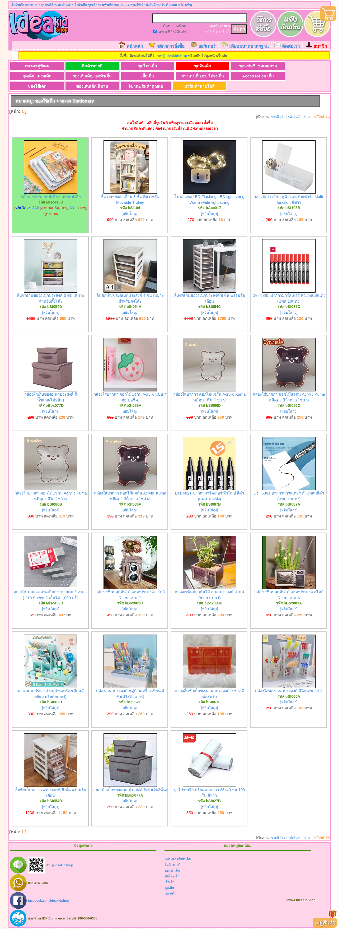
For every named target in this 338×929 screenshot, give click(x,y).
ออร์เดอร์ (206, 46)
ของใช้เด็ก (243, 76)
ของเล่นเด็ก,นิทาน (295, 76)
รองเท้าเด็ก (172, 871)
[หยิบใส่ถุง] (130, 214)
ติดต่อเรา (291, 46)
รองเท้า (214, 25)
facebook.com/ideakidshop (48, 901)
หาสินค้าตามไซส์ (87, 86)
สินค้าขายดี (87, 66)
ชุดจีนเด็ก (191, 66)
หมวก (227, 25)
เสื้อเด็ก (87, 76)
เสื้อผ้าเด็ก (184, 859)
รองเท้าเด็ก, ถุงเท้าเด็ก (35, 76)
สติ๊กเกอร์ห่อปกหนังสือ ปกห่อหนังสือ (50, 197)
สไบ (215, 31)
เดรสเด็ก (170, 893)
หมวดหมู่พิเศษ (35, 66)
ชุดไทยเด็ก (139, 66)
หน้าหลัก (134, 46)
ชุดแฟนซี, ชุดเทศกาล (243, 66)
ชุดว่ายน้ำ (224, 31)
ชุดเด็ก (169, 888)
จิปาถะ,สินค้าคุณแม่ (35, 86)
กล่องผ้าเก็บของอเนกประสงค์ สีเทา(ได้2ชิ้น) (130, 790)
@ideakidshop (174, 56)
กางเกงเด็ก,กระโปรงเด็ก (139, 76)
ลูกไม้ (208, 31)
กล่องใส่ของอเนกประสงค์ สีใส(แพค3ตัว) (289, 691)
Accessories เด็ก (191, 76)
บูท (221, 25)
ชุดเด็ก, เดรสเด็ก (295, 66)
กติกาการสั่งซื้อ (170, 46)
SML (36, 208)
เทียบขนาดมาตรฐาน (249, 46)
